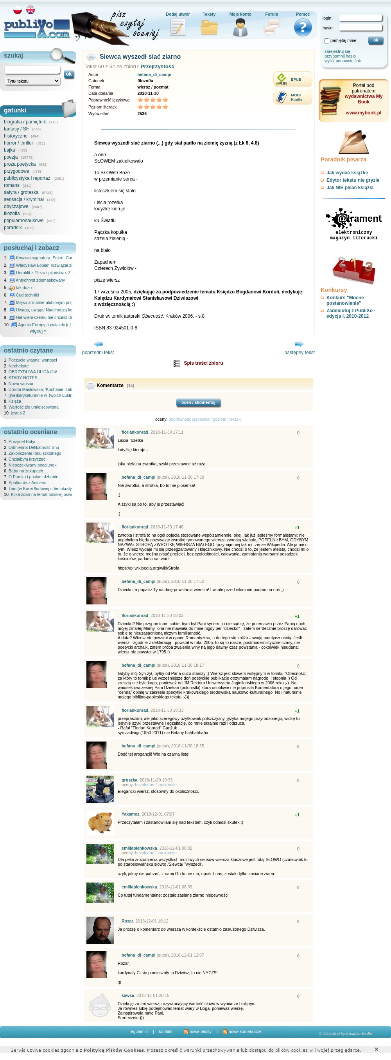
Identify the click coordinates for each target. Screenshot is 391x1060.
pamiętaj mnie (343, 40)
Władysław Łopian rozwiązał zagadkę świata (53, 265)
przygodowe (16, 171)
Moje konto (240, 14)
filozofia (12, 213)
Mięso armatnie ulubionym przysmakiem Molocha (58, 302)
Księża (15, 401)
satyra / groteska (21, 192)
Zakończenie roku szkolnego (35, 453)
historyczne (16, 136)
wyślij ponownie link (343, 60)
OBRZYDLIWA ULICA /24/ (33, 371)
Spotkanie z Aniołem (28, 482)
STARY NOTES (23, 377)
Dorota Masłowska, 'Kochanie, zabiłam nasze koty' (55, 389)
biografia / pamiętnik (25, 122)
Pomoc (303, 14)
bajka (9, 150)
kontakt (165, 1031)
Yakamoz (131, 814)
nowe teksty (198, 1031)
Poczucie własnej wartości (33, 360)
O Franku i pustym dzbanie (33, 476)
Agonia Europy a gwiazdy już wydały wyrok (54, 324)
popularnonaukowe (23, 220)
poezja (11, 157)
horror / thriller (18, 143)
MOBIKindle (296, 97)
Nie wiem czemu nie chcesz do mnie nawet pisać (58, 317)
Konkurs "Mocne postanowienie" (345, 300)
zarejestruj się (337, 51)
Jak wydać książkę (347, 172)
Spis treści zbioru (203, 363)
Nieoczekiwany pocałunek (33, 465)
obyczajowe (16, 206)
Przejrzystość (157, 66)
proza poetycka (20, 164)
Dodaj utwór (178, 14)
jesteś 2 (18, 413)
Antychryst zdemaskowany (37, 280)
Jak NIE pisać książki (349, 187)
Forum (271, 14)
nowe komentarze (242, 1031)
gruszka (129, 780)
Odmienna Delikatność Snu (34, 447)
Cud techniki (24, 295)
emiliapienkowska (139, 848)
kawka (128, 995)
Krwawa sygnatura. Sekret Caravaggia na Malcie (57, 257)
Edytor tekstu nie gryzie (352, 180)
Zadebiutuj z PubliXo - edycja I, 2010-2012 (350, 313)
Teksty (209, 14)
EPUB (296, 79)
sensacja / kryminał (24, 199)
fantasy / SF (16, 129)
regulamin (138, 1031)
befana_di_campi (154, 74)
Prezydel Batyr (22, 441)
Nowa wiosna (21, 383)
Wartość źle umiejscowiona (34, 407)
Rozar (127, 921)
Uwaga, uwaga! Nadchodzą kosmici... (47, 310)
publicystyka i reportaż (27, 178)
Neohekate (19, 366)
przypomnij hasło (340, 56)
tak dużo (20, 287)
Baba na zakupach (26, 470)
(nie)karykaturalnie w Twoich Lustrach (43, 395)
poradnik (13, 227)
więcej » (38, 331)
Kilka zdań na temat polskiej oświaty (44, 494)
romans (12, 185)
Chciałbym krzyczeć (27, 459)
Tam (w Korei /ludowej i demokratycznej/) (46, 488)
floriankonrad (135, 432)
